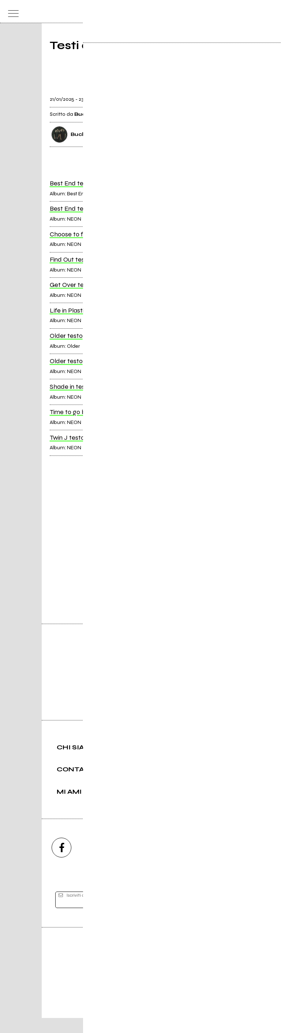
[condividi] (224, 95)
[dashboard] (270, 11)
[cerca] (255, 11)
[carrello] (241, 11)
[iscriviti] (211, 915)
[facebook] (61, 862)
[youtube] (140, 862)
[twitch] (180, 862)
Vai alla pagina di (140, 556)
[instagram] (101, 862)
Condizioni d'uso (124, 1002)
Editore (140, 968)
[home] (124, 11)
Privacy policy (160, 1002)
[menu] (11, 11)
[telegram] (219, 862)
